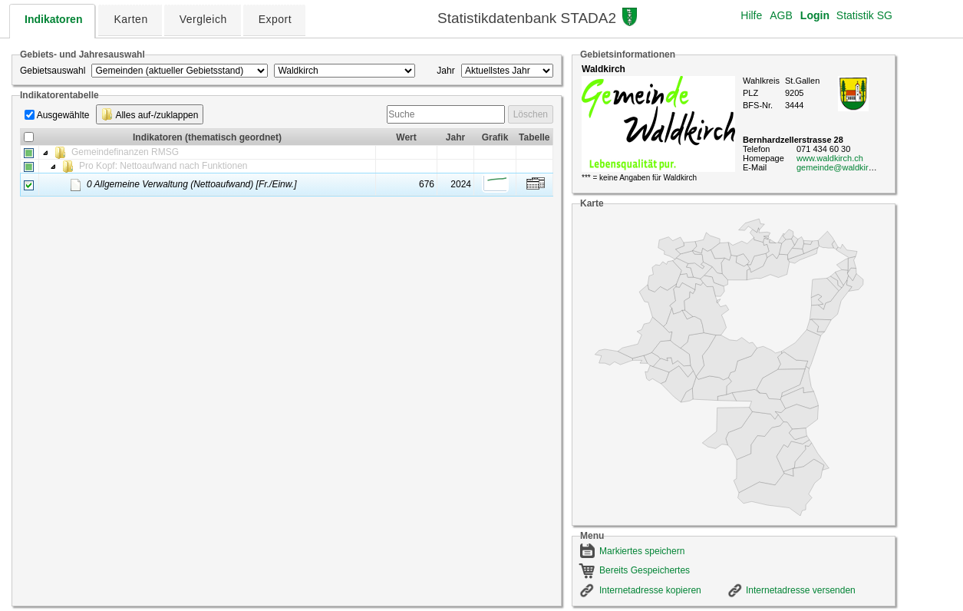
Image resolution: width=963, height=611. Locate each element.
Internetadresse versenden (801, 590)
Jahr (445, 70)
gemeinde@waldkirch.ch (842, 167)
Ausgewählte (63, 115)
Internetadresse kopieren (650, 590)
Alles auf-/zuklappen (150, 114)
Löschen (530, 114)
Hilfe (751, 15)
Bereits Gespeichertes (644, 570)
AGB (781, 15)
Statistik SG (864, 15)
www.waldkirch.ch (829, 158)
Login (814, 15)
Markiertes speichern (641, 551)
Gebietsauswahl (52, 70)
